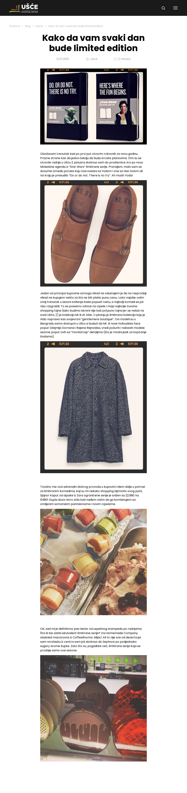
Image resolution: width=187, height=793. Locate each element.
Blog (27, 26)
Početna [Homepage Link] (14, 26)
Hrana (39, 26)
